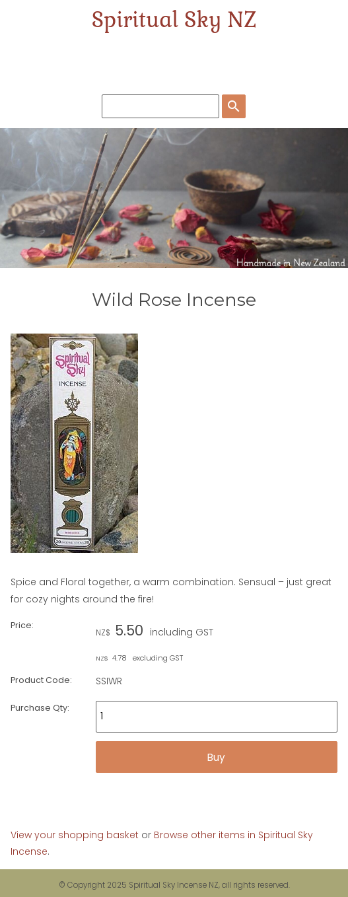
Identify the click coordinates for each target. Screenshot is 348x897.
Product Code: (41, 680)
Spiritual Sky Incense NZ (174, 885)
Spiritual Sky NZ (174, 19)
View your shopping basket (75, 835)
